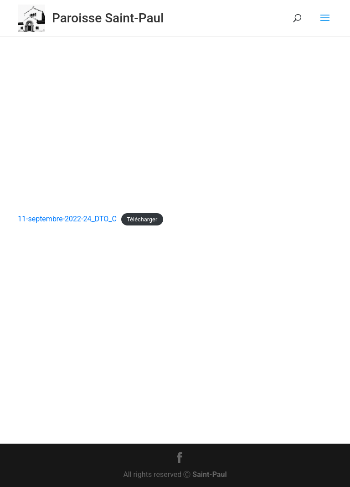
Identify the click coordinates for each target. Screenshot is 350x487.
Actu (146, 148)
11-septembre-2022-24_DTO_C (67, 219)
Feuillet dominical (186, 148)
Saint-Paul (209, 474)
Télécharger (142, 219)
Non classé (236, 148)
